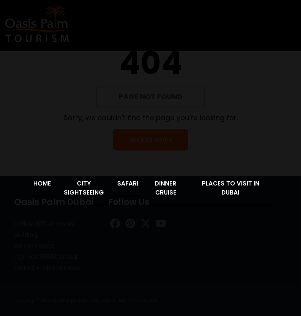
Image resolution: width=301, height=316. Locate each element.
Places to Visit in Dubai (230, 188)
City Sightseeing (84, 188)
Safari (127, 183)
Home (42, 183)
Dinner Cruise (165, 188)
